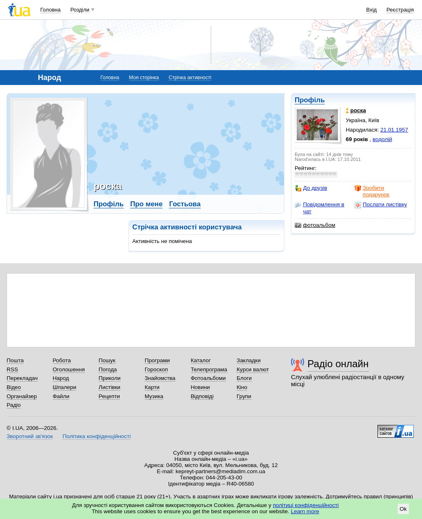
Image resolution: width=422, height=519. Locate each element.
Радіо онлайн (338, 363)
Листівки (109, 387)
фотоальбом (315, 225)
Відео (14, 387)
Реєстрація (400, 10)
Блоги (244, 378)
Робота (62, 360)
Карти (152, 387)
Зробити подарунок (371, 191)
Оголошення (69, 369)
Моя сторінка (144, 77)
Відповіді (202, 396)
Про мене (146, 204)
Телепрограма (209, 369)
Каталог (201, 360)
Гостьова (184, 204)
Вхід (371, 10)
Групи (244, 396)
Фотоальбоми (208, 378)
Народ (61, 378)
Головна (50, 10)
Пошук (106, 360)
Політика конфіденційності (97, 436)
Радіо (14, 405)
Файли (61, 396)
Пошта (15, 360)
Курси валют (253, 369)
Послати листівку (380, 204)
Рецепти (109, 396)
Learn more (305, 511)
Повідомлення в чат (319, 207)
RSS (12, 369)
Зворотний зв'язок (30, 436)
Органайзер (22, 396)
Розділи (79, 10)
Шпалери (64, 387)
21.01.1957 (394, 130)
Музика (154, 396)
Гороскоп (156, 369)
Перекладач (22, 378)
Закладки (248, 360)
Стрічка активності (190, 77)
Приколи (109, 378)
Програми (157, 360)
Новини (200, 387)
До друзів (311, 188)
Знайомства (160, 378)
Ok (403, 509)
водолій (382, 139)
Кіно (242, 387)
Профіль (310, 100)
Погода (107, 369)
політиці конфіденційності (306, 505)
